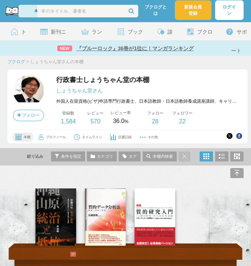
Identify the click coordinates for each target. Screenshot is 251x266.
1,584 (68, 121)
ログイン (229, 10)
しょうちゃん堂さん (79, 90)
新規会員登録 (193, 10)
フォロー (28, 115)
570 (96, 121)
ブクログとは (156, 10)
